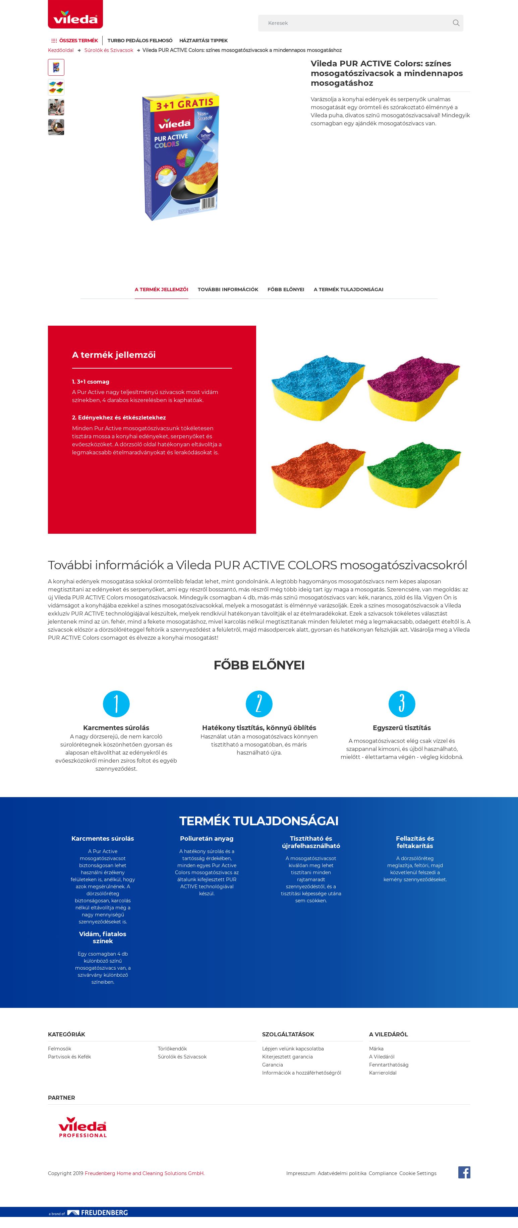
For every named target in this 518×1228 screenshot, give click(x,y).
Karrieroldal (383, 1084)
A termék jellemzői (161, 289)
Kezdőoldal (61, 50)
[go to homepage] (75, 14)
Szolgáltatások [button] (288, 1045)
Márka (376, 1060)
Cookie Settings (418, 1184)
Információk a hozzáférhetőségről (301, 1084)
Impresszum (300, 1184)
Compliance (383, 1184)
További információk (228, 289)
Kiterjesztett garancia (287, 1068)
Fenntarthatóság (389, 1076)
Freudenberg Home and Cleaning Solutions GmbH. (145, 1184)
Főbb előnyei (286, 289)
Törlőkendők (172, 1060)
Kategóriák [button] (66, 1045)
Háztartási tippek (203, 41)
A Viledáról (382, 1068)
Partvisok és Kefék (69, 1068)
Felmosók (59, 1060)
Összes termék (78, 41)
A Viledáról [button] (388, 1045)
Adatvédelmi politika (342, 1184)
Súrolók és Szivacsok (108, 50)
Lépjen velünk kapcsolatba (293, 1060)
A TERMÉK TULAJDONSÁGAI (349, 289)
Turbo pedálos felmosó (140, 41)
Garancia (272, 1076)
